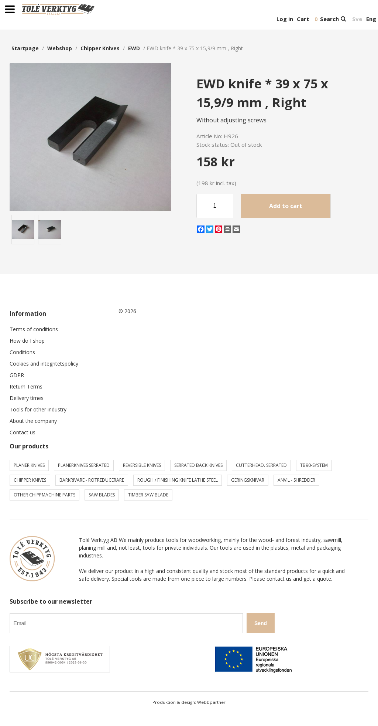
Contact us (22, 432)
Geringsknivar (247, 480)
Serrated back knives (198, 465)
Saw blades (102, 495)
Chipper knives (100, 48)
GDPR (17, 375)
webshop (59, 48)
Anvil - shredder (296, 480)
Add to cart (285, 206)
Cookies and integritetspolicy (44, 363)
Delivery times (27, 397)
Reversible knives (142, 465)
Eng (371, 19)
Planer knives (29, 465)
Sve (357, 19)
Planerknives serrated (84, 465)
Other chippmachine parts (44, 495)
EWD (134, 48)
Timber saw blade (148, 495)
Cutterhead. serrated (261, 465)
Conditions (22, 352)
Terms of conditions (34, 329)
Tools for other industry (38, 409)
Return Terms (26, 386)
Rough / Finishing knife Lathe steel (177, 480)
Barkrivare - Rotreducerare (91, 480)
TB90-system (314, 465)
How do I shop (27, 340)
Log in (284, 19)
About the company (33, 420)
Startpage (25, 48)
